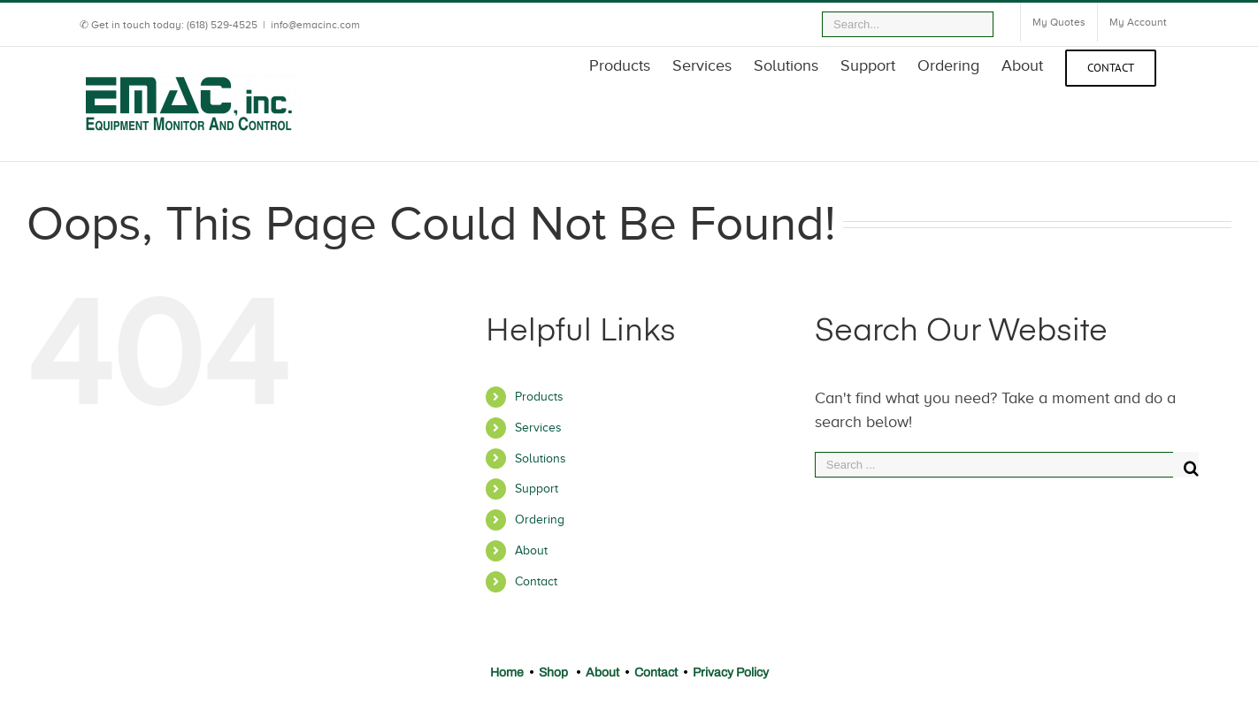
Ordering (539, 519)
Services (538, 427)
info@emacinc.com (315, 25)
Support (536, 488)
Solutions (540, 458)
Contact (536, 581)
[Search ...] (994, 465)
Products (539, 396)
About (531, 550)
